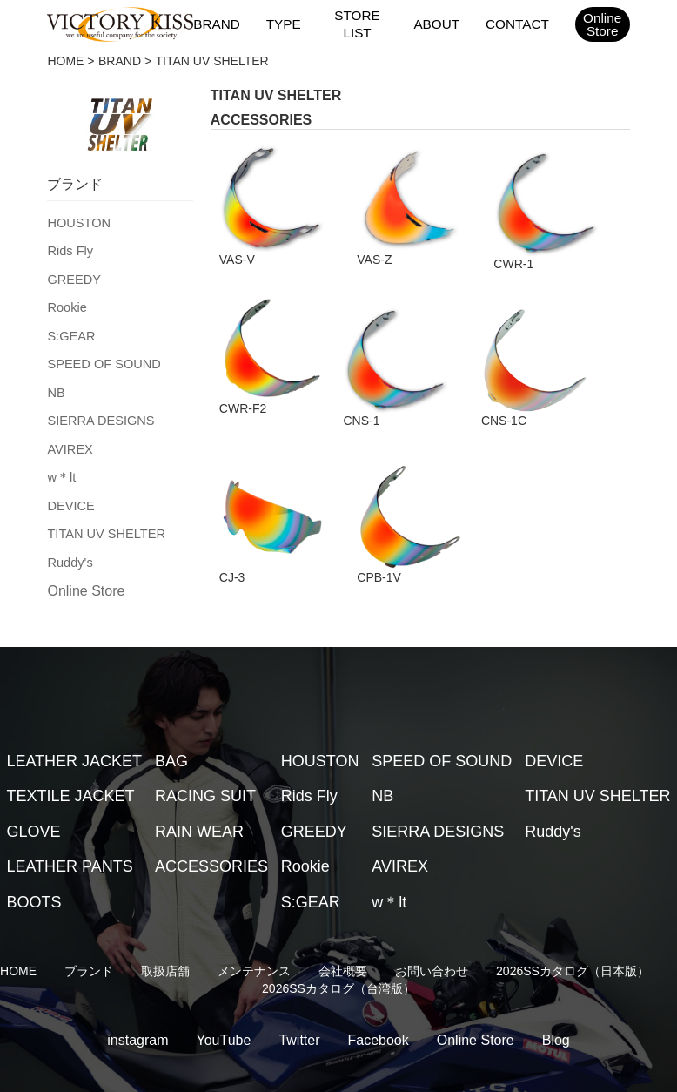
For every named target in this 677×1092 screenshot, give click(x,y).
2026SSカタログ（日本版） (572, 931)
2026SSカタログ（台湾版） (338, 948)
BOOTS (33, 861)
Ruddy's (68, 551)
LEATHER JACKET (74, 720)
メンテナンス (254, 931)
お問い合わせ (431, 931)
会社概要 (342, 931)
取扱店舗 (165, 931)
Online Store (85, 579)
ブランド (88, 931)
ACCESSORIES (211, 826)
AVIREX (68, 441)
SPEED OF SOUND (101, 359)
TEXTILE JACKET (70, 756)
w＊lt (60, 468)
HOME (65, 61)
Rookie (66, 304)
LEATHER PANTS (69, 826)
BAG (171, 720)
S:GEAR (70, 332)
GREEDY (72, 277)
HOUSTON (77, 222)
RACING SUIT (205, 756)
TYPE (283, 24)
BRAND (218, 24)
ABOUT (436, 24)
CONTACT (516, 24)
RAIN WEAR (199, 790)
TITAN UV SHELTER (103, 523)
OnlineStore (601, 24)
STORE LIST (357, 24)
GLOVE (33, 790)
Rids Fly (69, 249)
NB (55, 387)
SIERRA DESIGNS (98, 414)
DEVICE (69, 496)
